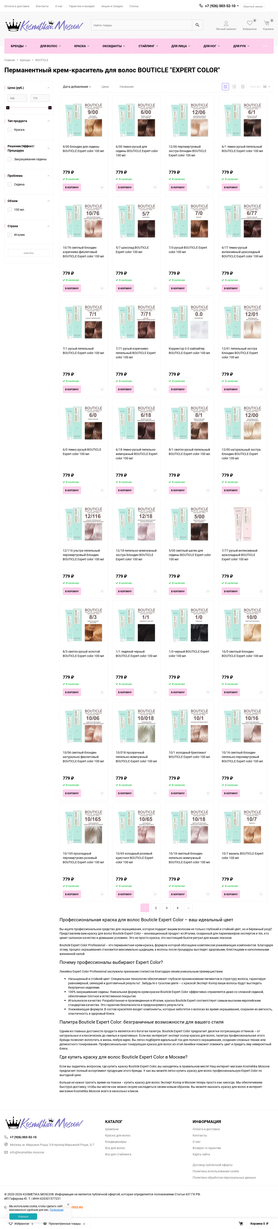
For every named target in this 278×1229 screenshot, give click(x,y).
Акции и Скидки (112, 6)
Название (127, 86)
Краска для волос (118, 1135)
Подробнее (56, 1209)
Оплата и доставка (16, 6)
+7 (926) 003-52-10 (220, 5)
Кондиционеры (116, 1141)
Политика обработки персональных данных (224, 1177)
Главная (9, 60)
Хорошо (23, 1216)
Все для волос (115, 1148)
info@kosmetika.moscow (24, 1152)
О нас (59, 6)
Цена (105, 86)
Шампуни (112, 1129)
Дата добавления (77, 86)
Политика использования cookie (216, 1171)
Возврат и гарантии (207, 1148)
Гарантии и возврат (82, 6)
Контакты (42, 6)
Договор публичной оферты (213, 1164)
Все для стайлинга (118, 1154)
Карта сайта (201, 1154)
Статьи (134, 6)
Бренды (25, 60)
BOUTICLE (41, 60)
